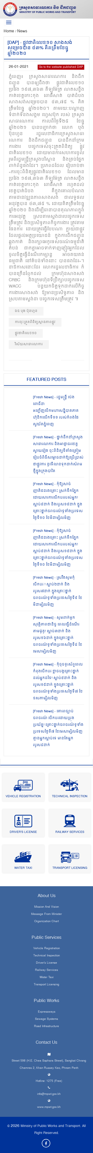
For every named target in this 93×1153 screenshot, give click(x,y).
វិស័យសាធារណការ (29, 344)
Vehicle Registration (23, 796)
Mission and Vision (46, 907)
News (22, 31)
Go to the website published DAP (61, 67)
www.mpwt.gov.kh (49, 1107)
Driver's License (23, 832)
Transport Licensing (69, 868)
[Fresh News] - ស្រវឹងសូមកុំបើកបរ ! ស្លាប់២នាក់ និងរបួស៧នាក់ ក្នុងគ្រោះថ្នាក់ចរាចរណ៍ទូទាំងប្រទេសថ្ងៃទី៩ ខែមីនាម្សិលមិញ (57, 591)
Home (9, 31)
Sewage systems (46, 1019)
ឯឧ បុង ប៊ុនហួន (26, 311)
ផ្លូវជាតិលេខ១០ (26, 333)
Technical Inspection (69, 796)
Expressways (46, 1012)
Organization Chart (46, 922)
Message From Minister (46, 914)
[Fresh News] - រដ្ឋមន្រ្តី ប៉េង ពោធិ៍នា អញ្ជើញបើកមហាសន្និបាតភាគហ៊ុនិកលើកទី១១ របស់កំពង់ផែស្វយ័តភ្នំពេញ (56, 410)
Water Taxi (23, 868)
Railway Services (69, 832)
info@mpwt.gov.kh (49, 1094)
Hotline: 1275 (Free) (49, 1081)
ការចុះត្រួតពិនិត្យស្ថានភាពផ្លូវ (35, 322)
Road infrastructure (46, 1026)
